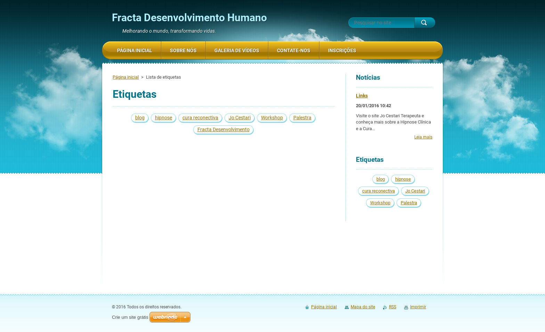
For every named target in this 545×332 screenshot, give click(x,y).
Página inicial (126, 77)
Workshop (272, 117)
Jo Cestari (240, 117)
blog (140, 117)
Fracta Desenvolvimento (223, 129)
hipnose (163, 117)
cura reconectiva (200, 117)
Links (362, 95)
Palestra (302, 117)
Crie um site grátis (130, 317)
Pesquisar (424, 22)
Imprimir (418, 307)
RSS (392, 307)
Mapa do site (363, 307)
